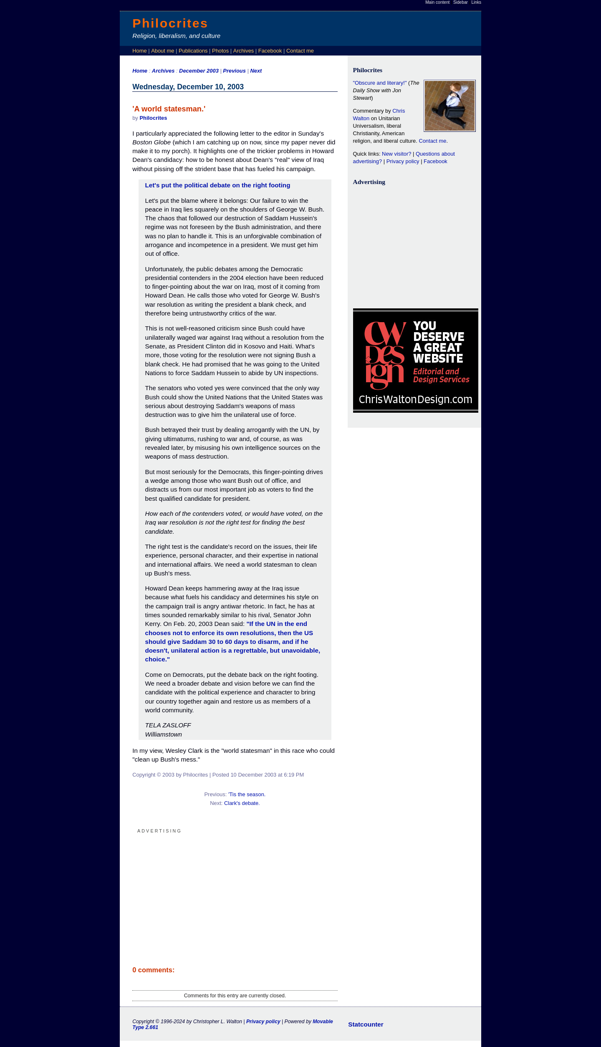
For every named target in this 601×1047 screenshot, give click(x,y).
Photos (220, 51)
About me (162, 51)
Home (139, 51)
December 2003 (199, 71)
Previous (235, 71)
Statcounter (365, 1024)
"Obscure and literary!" (380, 83)
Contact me (300, 51)
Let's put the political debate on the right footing (217, 185)
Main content (437, 2)
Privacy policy (402, 161)
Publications (193, 51)
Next (256, 71)
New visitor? (396, 154)
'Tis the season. (247, 794)
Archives (243, 51)
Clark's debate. (242, 803)
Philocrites (170, 23)
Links (476, 2)
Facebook (270, 51)
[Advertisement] (235, 893)
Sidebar (460, 2)
